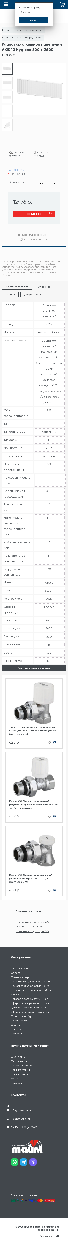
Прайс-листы (19, 1033)
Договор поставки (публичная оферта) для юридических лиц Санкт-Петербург (30, 1012)
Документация (33, 294)
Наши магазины (20, 1069)
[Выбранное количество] (48, 183)
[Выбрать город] (33, 12)
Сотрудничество (21, 1065)
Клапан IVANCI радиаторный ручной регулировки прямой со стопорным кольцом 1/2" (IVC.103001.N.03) (33, 804)
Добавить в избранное (35, 239)
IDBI (57, 1236)
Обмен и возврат (21, 977)
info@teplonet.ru (21, 1110)
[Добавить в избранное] (48, 742)
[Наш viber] (34, 1163)
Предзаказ (34, 213)
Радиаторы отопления (29, 30)
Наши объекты (19, 1074)
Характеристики (17, 286)
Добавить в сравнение (34, 235)
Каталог (7, 30)
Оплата (15, 972)
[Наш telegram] (24, 1163)
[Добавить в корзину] (56, 742)
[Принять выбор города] (33, 20)
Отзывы (10, 294)
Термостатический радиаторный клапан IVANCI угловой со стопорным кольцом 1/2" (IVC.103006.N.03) (32, 730)
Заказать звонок (20, 1118)
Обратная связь (20, 1020)
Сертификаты (19, 1061)
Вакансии (17, 1082)
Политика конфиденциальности (30, 981)
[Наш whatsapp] (15, 1163)
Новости (16, 1029)
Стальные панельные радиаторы (22, 37)
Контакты (16, 1078)
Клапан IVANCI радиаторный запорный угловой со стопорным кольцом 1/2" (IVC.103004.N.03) (30, 878)
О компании (18, 1056)
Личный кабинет (21, 968)
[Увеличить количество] (54, 183)
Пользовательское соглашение (30, 985)
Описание (44, 286)
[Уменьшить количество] (41, 183)
